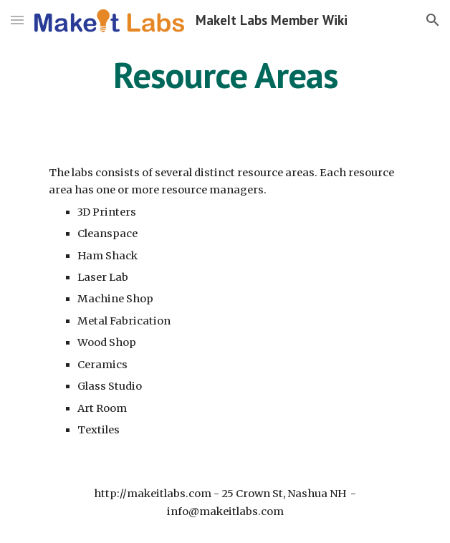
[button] (17, 19)
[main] (224, 75)
